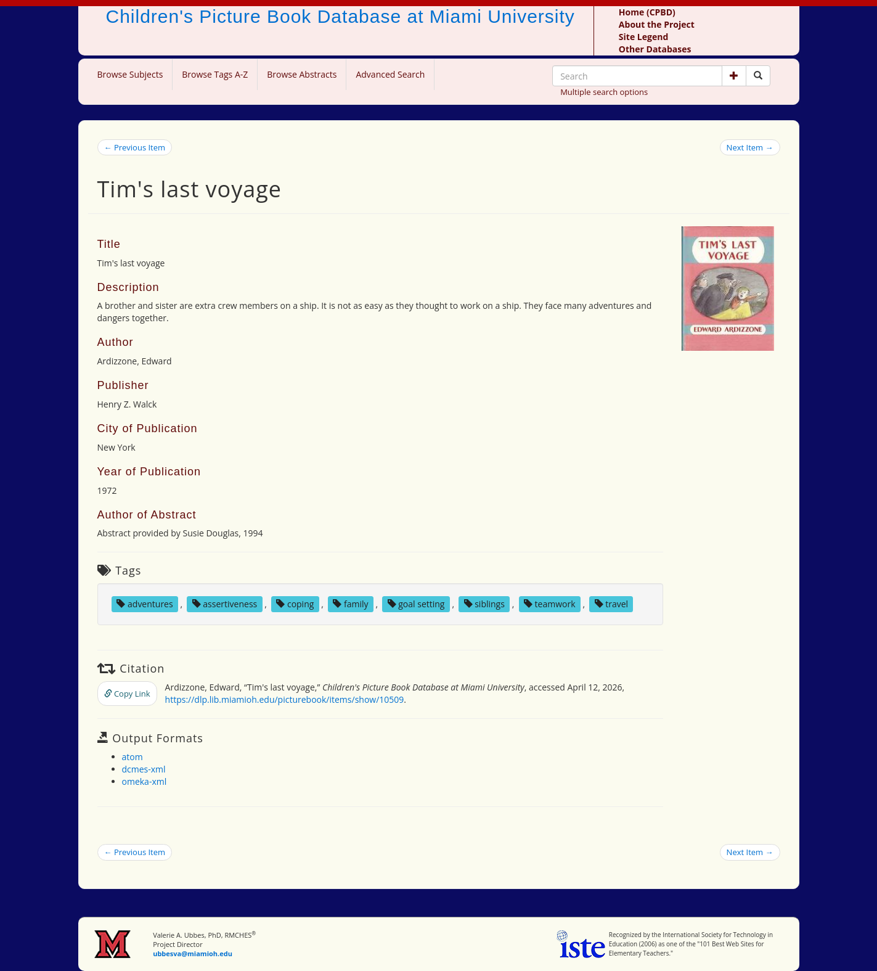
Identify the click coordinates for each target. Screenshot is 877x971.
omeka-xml (144, 781)
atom (132, 757)
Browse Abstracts (302, 74)
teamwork (550, 604)
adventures (144, 604)
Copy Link (127, 693)
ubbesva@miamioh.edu (192, 953)
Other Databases (655, 49)
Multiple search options (604, 91)
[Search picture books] (758, 75)
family (350, 604)
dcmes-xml (144, 769)
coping (295, 604)
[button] (734, 75)
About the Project (657, 24)
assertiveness (225, 604)
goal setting (416, 604)
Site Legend (643, 37)
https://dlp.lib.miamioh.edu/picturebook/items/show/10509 (284, 699)
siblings (484, 604)
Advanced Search (390, 74)
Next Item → (750, 147)
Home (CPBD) (647, 12)
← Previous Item (135, 147)
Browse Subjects (130, 74)
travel (612, 604)
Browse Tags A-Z (215, 74)
